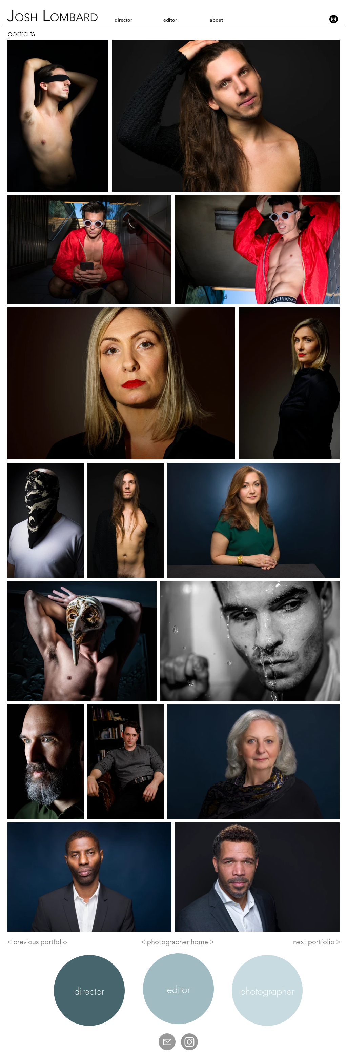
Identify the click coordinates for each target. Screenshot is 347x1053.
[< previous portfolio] (38, 942)
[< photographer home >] (178, 942)
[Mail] (167, 1041)
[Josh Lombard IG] (189, 1041)
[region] (89, 990)
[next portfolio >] (317, 942)
